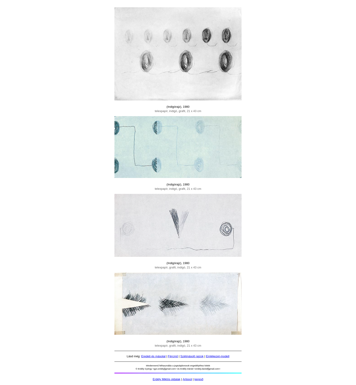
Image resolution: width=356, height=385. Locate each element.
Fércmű (173, 356)
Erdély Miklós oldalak (166, 379)
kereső (198, 379)
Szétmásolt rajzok (191, 356)
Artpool (187, 379)
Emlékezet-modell (217, 356)
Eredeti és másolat (153, 356)
